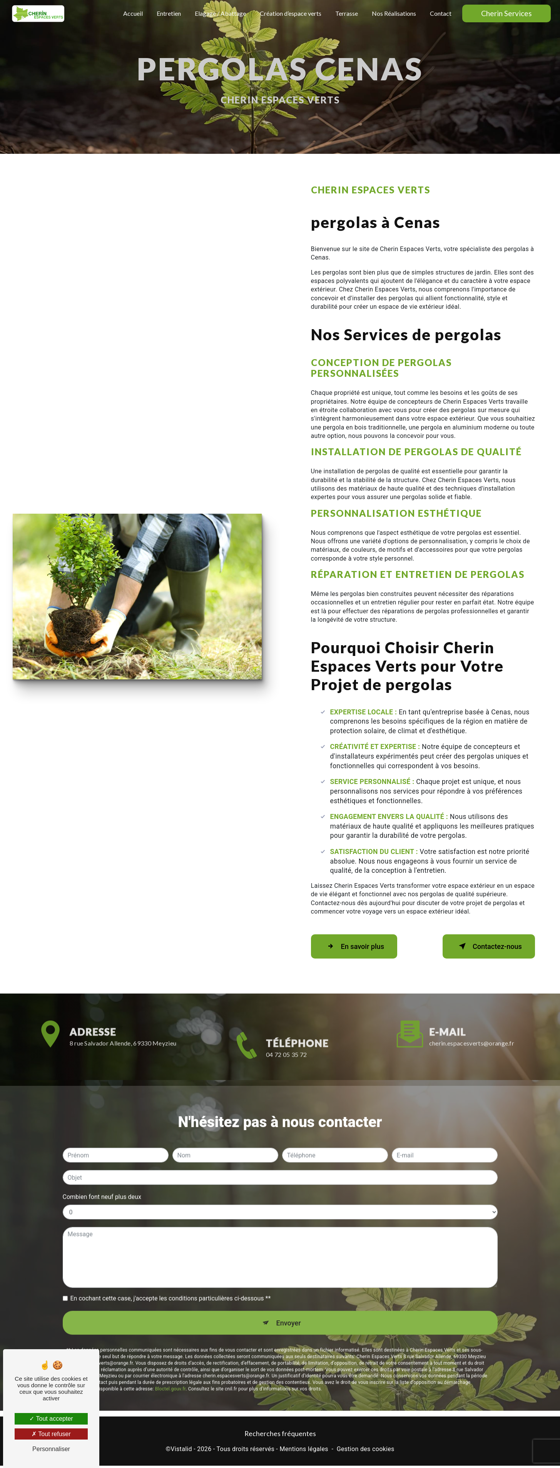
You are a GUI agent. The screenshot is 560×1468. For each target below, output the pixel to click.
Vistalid (181, 1451)
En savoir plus (358, 946)
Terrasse (345, 13)
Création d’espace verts (290, 13)
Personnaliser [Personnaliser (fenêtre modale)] (51, 1449)
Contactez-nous (484, 946)
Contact (440, 13)
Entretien (168, 13)
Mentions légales (303, 1451)
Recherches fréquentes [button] (280, 1435)
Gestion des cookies (366, 1451)
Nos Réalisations (393, 13)
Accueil (132, 13)
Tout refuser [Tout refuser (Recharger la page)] (51, 1434)
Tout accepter (51, 1418)
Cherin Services (505, 13)
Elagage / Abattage (219, 13)
